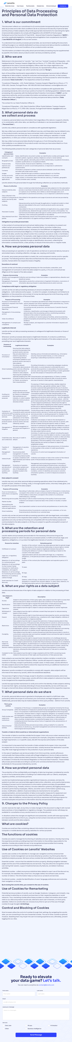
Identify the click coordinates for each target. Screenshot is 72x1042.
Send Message (36, 1035)
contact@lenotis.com (46, 985)
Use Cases (20, 6)
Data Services (9, 6)
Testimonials (30, 6)
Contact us (63, 6)
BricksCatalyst (51, 6)
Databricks (40, 6)
